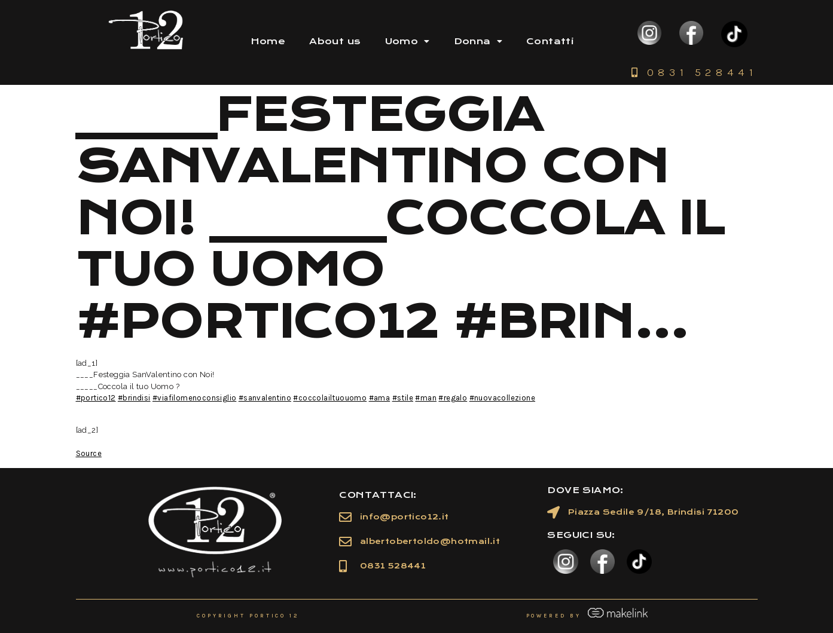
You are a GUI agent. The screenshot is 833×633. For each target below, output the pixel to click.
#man (426, 397)
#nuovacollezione (502, 397)
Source (89, 453)
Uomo (407, 41)
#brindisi (134, 397)
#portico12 (96, 397)
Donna (478, 41)
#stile (402, 397)
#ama (379, 397)
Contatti (549, 41)
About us (335, 41)
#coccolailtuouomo (330, 397)
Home (268, 41)
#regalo (452, 397)
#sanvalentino (265, 397)
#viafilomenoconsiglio (194, 397)
